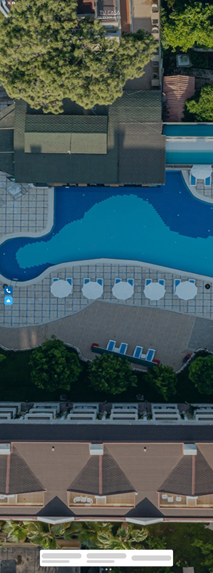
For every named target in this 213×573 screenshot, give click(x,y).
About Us (11, 16)
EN (207, 3)
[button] (13, 16)
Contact (204, 15)
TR (200, 3)
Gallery (189, 15)
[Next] (207, 286)
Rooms (30, 15)
